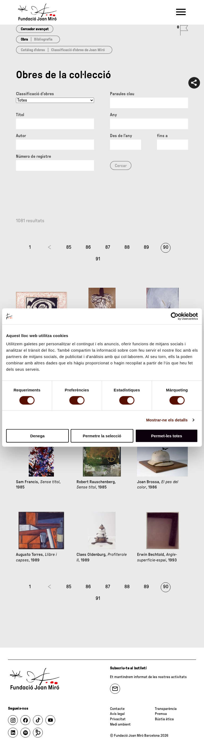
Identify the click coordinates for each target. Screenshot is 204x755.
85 (68, 247)
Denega (37, 436)
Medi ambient (120, 724)
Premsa (161, 714)
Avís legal (117, 714)
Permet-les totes (166, 436)
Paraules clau (122, 94)
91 (98, 259)
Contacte (117, 709)
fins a (162, 136)
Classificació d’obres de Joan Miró (78, 50)
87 (107, 247)
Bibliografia (43, 39)
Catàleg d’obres (33, 50)
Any (113, 115)
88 (127, 247)
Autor (21, 136)
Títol (20, 115)
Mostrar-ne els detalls (167, 419)
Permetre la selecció (102, 436)
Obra (24, 39)
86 (88, 247)
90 (165, 247)
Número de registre (33, 156)
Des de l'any (121, 136)
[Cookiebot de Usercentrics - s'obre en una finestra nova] (174, 316)
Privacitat (118, 719)
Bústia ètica (164, 719)
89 (146, 247)
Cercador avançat (35, 29)
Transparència (166, 709)
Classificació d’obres (35, 94)
